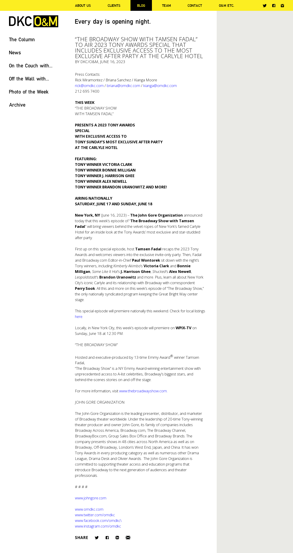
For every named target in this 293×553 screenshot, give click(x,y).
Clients (114, 5)
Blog (141, 5)
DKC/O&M (33, 21)
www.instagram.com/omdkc (98, 526)
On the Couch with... (31, 65)
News (15, 52)
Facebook (273, 5)
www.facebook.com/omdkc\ (98, 520)
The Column (22, 39)
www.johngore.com (90, 497)
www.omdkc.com (89, 509)
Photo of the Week (29, 92)
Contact (195, 5)
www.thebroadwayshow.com (143, 390)
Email (128, 537)
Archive (17, 105)
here (78, 316)
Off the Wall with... (29, 78)
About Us (83, 5)
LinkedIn (117, 537)
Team (166, 5)
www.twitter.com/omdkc (95, 514)
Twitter (265, 5)
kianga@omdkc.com (160, 85)
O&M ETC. (226, 5)
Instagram (282, 5)
